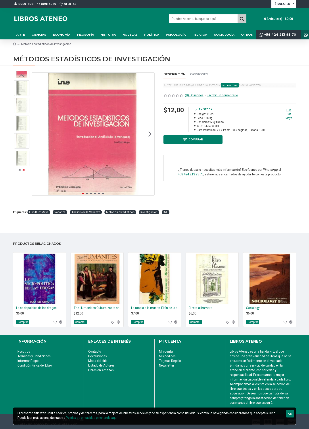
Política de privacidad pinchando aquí (91, 417)
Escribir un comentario (222, 95)
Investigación (148, 212)
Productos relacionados (37, 244)
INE (165, 212)
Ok (290, 413)
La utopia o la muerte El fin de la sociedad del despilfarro (155, 308)
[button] (150, 134)
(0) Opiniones (194, 95)
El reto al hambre (200, 308)
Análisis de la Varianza (85, 212)
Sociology (253, 308)
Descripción (174, 74)
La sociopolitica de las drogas (36, 308)
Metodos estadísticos (120, 212)
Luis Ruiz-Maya (38, 212)
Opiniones (199, 74)
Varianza (59, 212)
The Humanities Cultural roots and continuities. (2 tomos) (98, 308)
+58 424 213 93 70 (190, 176)
